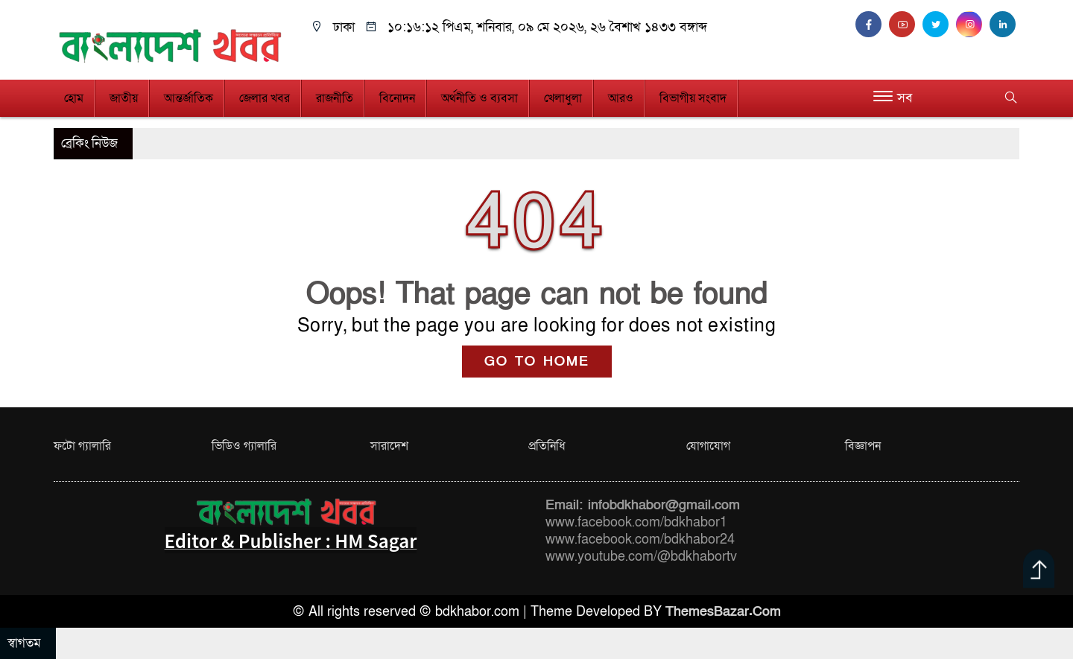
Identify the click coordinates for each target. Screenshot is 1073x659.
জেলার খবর (264, 98)
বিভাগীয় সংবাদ (693, 98)
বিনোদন (397, 98)
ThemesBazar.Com (723, 611)
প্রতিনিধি (547, 446)
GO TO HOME (536, 361)
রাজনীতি (334, 98)
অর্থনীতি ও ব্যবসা (479, 98)
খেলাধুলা (563, 98)
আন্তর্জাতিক (188, 98)
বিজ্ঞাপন (863, 446)
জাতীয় (124, 98)
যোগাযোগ (708, 446)
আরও (620, 98)
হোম (73, 98)
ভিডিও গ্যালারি (244, 446)
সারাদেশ (389, 446)
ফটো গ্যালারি (82, 446)
